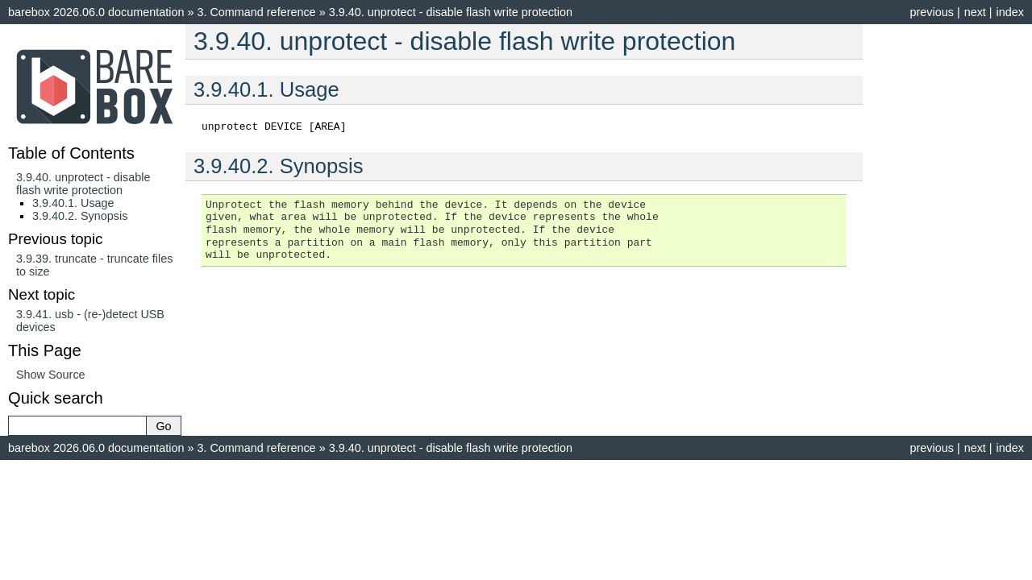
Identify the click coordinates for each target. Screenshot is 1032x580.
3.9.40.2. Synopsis (79, 215)
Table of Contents (71, 153)
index (1010, 12)
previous (931, 12)
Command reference (256, 12)
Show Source (50, 374)
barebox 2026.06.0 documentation (96, 12)
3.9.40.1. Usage (73, 203)
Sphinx (633, 472)
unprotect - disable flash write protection (450, 12)
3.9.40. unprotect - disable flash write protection (83, 184)
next (975, 12)
